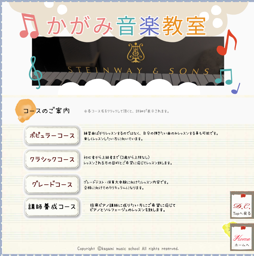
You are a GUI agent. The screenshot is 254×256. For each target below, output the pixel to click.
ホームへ (242, 237)
